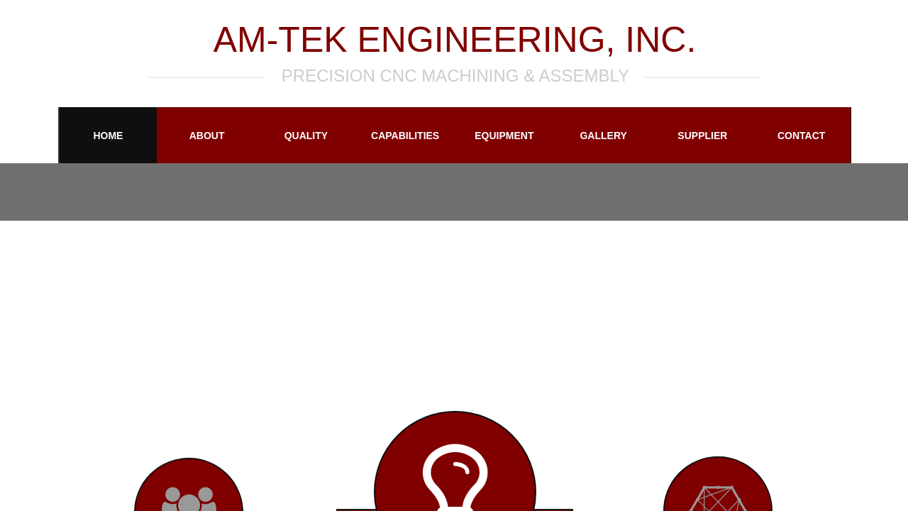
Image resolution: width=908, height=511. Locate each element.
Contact (801, 135)
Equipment (504, 135)
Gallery (603, 135)
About (207, 135)
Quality (306, 135)
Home (108, 135)
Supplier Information (703, 147)
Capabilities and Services (405, 147)
